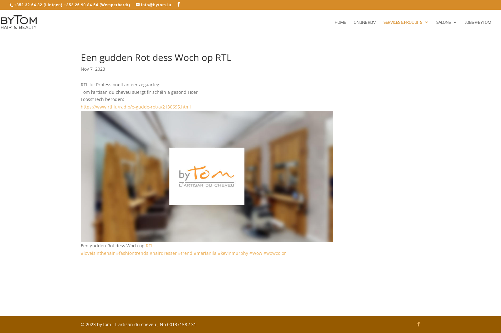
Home (340, 22)
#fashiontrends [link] (132, 253)
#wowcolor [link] (274, 253)
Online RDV (365, 22)
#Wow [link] (255, 253)
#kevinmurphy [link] (233, 253)
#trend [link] (185, 253)
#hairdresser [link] (163, 253)
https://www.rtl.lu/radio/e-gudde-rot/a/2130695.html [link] (136, 107)
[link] (149, 246)
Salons (443, 22)
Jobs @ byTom (478, 22)
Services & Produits (402, 22)
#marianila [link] (205, 253)
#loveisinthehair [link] (98, 253)
